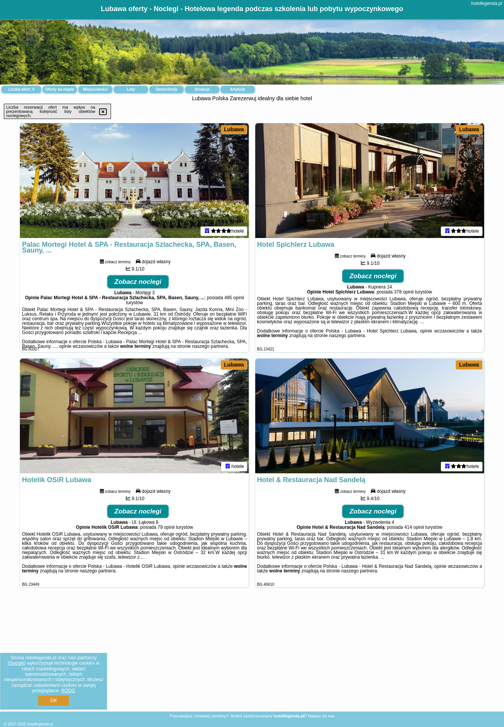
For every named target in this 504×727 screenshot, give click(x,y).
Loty (131, 89)
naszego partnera (210, 346)
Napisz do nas (321, 716)
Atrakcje (201, 89)
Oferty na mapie (59, 89)
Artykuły (237, 89)
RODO (68, 690)
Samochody (167, 89)
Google (16, 663)
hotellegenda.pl (486, 3)
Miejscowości (95, 89)
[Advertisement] (252, 655)
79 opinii (166, 527)
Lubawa (234, 129)
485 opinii (234, 297)
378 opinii (404, 292)
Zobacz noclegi (137, 281)
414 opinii (414, 527)
